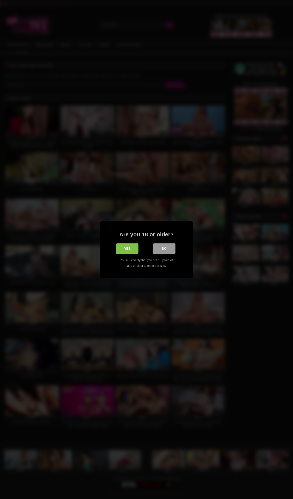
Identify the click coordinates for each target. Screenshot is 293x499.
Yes (127, 248)
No (164, 248)
